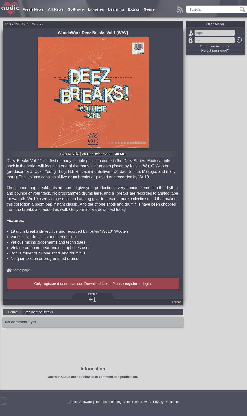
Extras (134, 9)
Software (76, 9)
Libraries (96, 9)
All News (56, 9)
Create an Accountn (215, 46)
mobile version (4, 401)
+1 (92, 299)
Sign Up (191, 33)
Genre (149, 9)
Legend (176, 301)
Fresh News (33, 9)
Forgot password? (191, 40)
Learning (116, 9)
